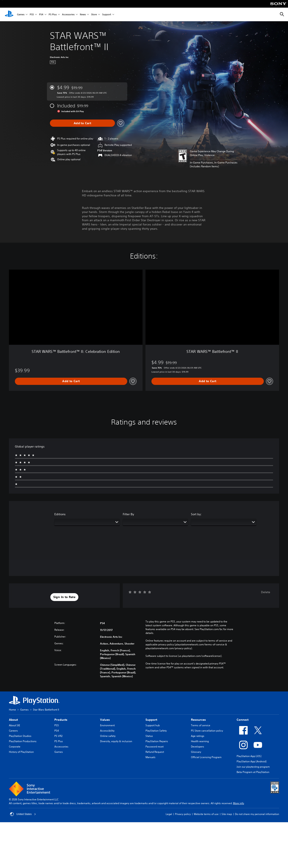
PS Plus (53, 14)
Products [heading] (60, 720)
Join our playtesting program (253, 767)
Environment (107, 725)
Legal (169, 814)
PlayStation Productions (23, 741)
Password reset (154, 746)
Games (20, 14)
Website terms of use (206, 814)
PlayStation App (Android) (252, 761)
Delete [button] (265, 592)
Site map (227, 814)
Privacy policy (183, 814)
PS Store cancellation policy (207, 730)
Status (149, 736)
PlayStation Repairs (156, 741)
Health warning (200, 741)
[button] (64, 597)
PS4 (41, 14)
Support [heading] (151, 720)
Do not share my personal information (257, 814)
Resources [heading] (198, 720)
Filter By (128, 514)
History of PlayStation (21, 752)
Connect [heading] (242, 720)
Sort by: (196, 514)
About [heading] (13, 720)
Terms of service (200, 725)
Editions (60, 514)
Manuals (150, 757)
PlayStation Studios (20, 736)
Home (12, 709)
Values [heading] (105, 720)
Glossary (196, 752)
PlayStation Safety (156, 730)
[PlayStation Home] (9, 14)
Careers (13, 730)
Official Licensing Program (206, 757)
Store (94, 14)
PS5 (32, 14)
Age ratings (197, 736)
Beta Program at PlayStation (253, 772)
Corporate (14, 746)
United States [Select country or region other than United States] (23, 814)
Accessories (68, 14)
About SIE (14, 725)
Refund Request (154, 752)
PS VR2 (58, 736)
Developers (197, 746)
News (83, 14)
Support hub (152, 725)
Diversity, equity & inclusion (116, 741)
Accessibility (107, 730)
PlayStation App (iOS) (249, 756)
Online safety (108, 736)
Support (106, 14)
